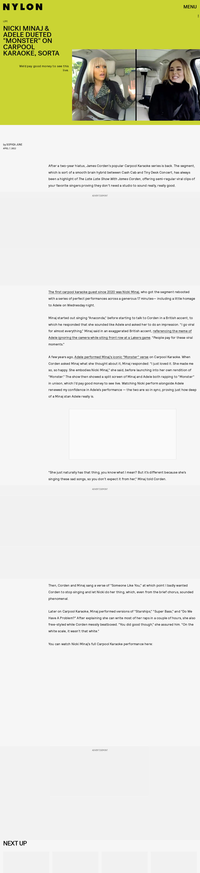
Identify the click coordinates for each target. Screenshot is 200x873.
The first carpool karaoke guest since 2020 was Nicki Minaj (93, 292)
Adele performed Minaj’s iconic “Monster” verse (111, 357)
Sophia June (14, 144)
